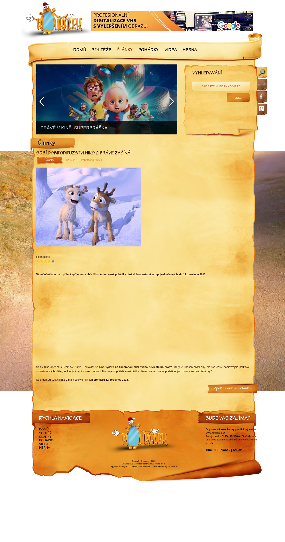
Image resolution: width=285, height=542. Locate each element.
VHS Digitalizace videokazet (134, 464)
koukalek (147, 461)
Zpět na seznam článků (232, 389)
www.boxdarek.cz (215, 433)
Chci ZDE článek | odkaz (224, 450)
